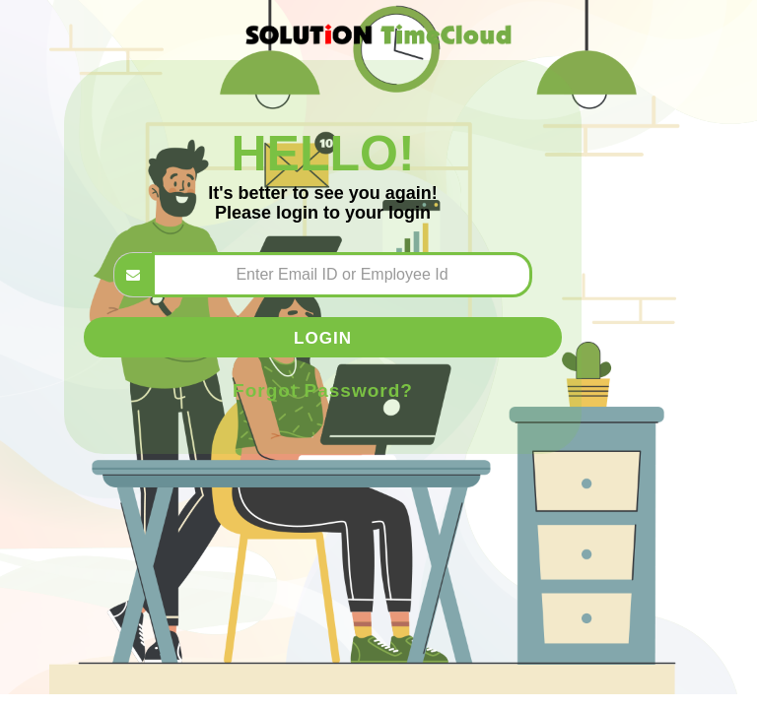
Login (323, 338)
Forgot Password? (323, 390)
